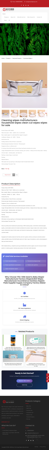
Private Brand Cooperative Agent (9, 430)
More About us (6, 422)
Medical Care (29, 415)
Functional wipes (27, 58)
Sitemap (36, 447)
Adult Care (28, 408)
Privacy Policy (43, 447)
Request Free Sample (24, 381)
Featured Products (16, 58)
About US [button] (13, 17)
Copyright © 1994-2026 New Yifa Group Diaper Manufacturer (15, 447)
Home (3, 14)
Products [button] (6, 17)
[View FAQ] (17, 175)
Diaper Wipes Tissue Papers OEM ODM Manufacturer (10, 433)
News (5, 20)
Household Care (29, 412)
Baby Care (28, 406)
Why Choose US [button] (31, 17)
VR (9, 20)
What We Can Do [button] (21, 17)
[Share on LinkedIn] (8, 169)
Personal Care (29, 410)
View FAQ (24, 385)
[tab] (11, 184)
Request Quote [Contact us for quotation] (10, 174)
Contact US (39, 17)
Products (8, 58)
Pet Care (28, 419)
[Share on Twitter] (7, 169)
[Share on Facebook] (5, 169)
